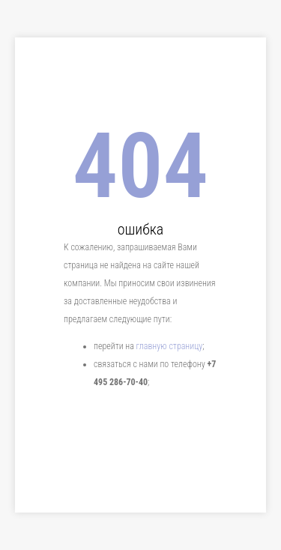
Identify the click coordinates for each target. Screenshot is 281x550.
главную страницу (169, 346)
